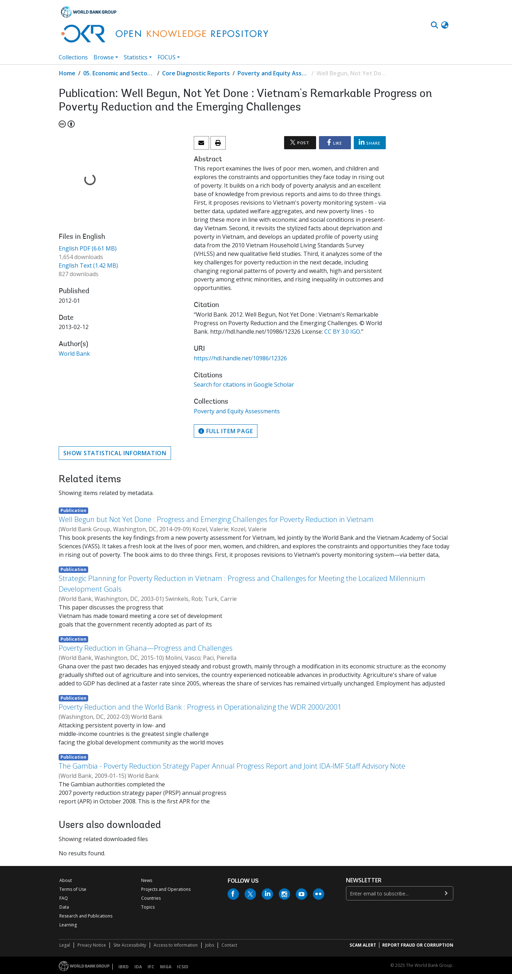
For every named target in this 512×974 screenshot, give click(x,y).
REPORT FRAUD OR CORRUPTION (417, 945)
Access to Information (176, 945)
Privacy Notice (92, 945)
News (146, 880)
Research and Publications (85, 916)
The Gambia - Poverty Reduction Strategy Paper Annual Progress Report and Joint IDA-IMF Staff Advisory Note (232, 766)
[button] (444, 25)
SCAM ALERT (363, 945)
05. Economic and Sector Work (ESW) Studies (118, 73)
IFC (151, 967)
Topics (148, 907)
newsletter (364, 880)
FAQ (63, 898)
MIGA (165, 967)
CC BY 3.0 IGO (342, 331)
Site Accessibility (129, 945)
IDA (138, 967)
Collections (73, 57)
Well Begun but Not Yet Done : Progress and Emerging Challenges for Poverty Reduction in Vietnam (216, 519)
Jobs (209, 945)
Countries (151, 898)
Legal (64, 945)
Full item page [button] (225, 431)
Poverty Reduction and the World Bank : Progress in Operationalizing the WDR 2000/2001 (200, 707)
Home (67, 73)
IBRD (123, 967)
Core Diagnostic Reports (196, 73)
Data (64, 907)
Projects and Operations (166, 889)
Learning (68, 925)
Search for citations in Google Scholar (244, 384)
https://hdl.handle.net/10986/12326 (240, 358)
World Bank (74, 353)
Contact (229, 945)
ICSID (182, 967)
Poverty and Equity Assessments (273, 73)
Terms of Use (72, 889)
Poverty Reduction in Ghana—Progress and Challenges (146, 648)
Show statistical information (114, 453)
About (65, 880)
